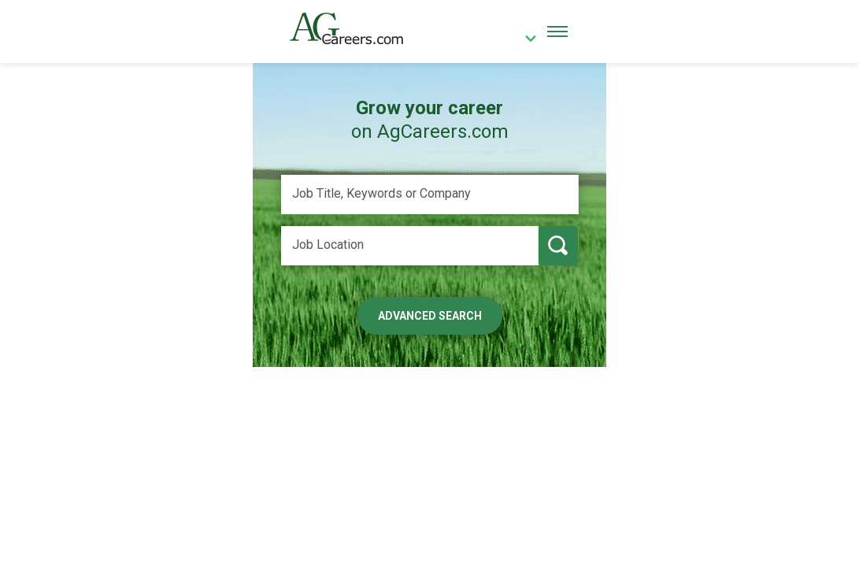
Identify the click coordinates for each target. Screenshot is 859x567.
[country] (524, 40)
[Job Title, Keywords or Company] (430, 194)
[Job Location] (410, 245)
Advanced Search (430, 315)
